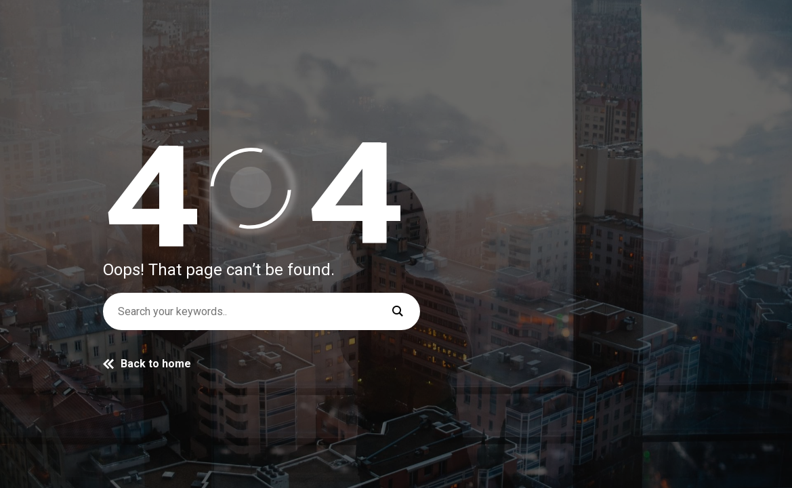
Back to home (147, 363)
